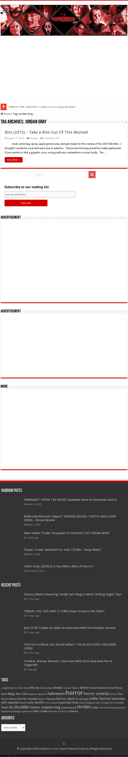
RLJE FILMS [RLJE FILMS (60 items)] (72, 702)
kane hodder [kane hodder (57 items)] (27, 702)
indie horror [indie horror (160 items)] (100, 698)
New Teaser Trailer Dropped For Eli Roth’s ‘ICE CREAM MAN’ (67, 533)
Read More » (13, 159)
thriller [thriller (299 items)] (84, 706)
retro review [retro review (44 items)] (51, 702)
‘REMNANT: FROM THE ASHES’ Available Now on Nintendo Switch (70, 500)
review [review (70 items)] (62, 702)
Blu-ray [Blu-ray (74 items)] (34, 687)
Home (6, 113)
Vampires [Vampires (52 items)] (6, 711)
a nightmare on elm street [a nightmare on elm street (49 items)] (15, 687)
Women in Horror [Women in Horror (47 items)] (57, 711)
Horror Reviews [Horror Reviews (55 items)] (47, 699)
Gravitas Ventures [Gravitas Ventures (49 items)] (37, 694)
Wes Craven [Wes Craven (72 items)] (40, 711)
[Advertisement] (64, 71)
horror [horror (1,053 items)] (74, 692)
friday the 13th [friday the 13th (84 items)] (17, 694)
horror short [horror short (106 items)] (65, 699)
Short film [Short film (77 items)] (7, 707)
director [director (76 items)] (85, 687)
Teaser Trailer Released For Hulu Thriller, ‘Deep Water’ (63, 550)
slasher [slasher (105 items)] (35, 707)
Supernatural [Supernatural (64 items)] (68, 707)
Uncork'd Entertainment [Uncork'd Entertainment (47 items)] (112, 707)
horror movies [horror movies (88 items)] (27, 699)
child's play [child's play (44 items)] (45, 688)
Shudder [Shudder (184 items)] (21, 707)
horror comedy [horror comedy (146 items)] (96, 693)
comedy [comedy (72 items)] (57, 687)
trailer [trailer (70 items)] (95, 707)
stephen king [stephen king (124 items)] (50, 707)
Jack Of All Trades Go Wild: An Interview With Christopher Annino (70, 628)
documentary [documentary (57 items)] (97, 687)
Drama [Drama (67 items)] (110, 687)
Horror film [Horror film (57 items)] (116, 694)
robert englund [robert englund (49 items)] (87, 702)
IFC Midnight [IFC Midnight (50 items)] (82, 699)
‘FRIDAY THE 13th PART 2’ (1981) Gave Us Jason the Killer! (64, 611)
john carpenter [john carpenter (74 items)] (10, 702)
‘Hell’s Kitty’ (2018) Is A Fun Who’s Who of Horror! (59, 566)
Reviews (33, 138)
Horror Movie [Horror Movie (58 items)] (9, 699)
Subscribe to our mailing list (27, 187)
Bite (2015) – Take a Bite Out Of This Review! (46, 132)
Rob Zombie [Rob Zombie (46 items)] (102, 702)
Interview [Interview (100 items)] (118, 699)
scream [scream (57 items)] (119, 702)
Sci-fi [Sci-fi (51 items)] (112, 702)
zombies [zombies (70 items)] (73, 711)
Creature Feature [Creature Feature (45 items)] (70, 688)
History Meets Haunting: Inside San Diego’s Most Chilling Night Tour (46, 106)
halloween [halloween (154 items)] (56, 693)
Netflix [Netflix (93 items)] (39, 702)
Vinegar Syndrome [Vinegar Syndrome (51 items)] (23, 711)
